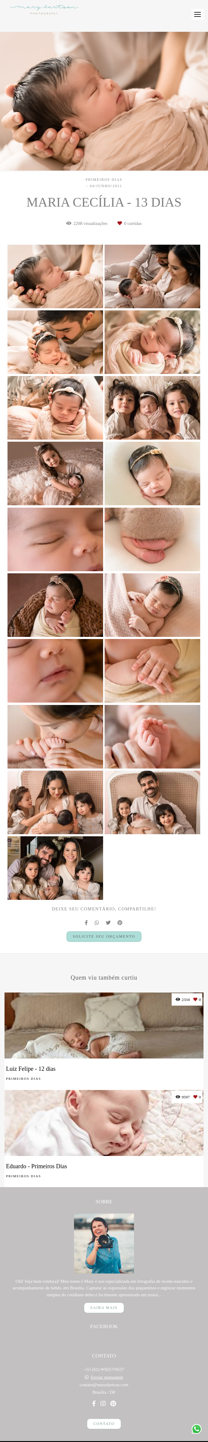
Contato (103, 1415)
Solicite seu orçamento (104, 936)
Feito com (104, 1437)
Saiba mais (103, 1299)
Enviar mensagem (107, 1368)
